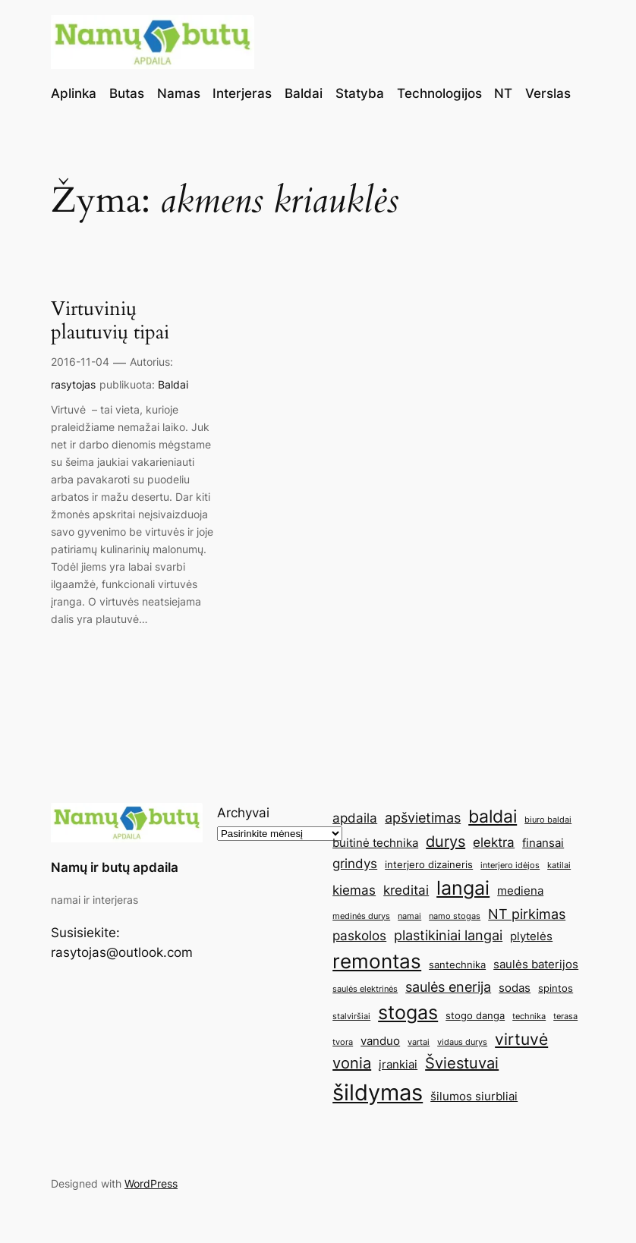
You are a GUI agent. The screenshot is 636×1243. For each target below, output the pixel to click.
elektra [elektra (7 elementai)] (494, 842)
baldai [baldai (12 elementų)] (492, 816)
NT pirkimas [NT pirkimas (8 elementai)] (526, 913)
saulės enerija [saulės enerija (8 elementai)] (448, 986)
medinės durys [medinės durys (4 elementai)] (361, 916)
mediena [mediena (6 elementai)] (520, 890)
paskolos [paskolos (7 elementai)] (359, 935)
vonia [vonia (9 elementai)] (351, 1063)
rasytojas (73, 384)
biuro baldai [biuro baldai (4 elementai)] (547, 820)
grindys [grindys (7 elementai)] (354, 863)
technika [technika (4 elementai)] (529, 1016)
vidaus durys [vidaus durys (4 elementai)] (462, 1042)
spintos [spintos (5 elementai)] (555, 988)
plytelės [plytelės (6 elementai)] (531, 936)
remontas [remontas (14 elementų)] (376, 961)
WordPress (151, 1183)
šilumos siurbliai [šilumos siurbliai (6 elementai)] (474, 1096)
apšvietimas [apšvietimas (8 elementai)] (423, 817)
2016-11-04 (80, 361)
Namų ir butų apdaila (114, 867)
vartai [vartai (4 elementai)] (419, 1042)
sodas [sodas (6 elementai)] (515, 987)
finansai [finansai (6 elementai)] (543, 842)
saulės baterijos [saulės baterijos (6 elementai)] (535, 964)
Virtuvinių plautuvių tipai (110, 321)
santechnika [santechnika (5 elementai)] (457, 964)
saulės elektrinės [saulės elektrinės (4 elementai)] (365, 989)
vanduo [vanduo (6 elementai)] (380, 1041)
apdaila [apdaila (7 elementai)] (354, 818)
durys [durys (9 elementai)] (445, 841)
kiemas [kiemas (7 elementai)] (354, 890)
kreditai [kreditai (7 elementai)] (406, 890)
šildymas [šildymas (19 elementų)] (377, 1092)
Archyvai (243, 812)
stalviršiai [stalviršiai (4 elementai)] (351, 1016)
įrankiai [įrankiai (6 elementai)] (398, 1064)
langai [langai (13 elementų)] (463, 887)
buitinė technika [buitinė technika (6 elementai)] (375, 842)
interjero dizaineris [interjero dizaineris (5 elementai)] (429, 864)
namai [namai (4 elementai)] (409, 916)
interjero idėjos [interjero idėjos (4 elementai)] (510, 865)
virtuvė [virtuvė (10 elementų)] (521, 1039)
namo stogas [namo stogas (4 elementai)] (454, 916)
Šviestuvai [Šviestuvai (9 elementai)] (462, 1063)
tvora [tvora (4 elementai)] (342, 1042)
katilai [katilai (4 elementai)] (559, 865)
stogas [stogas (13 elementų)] (408, 1012)
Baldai (173, 384)
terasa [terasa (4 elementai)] (565, 1016)
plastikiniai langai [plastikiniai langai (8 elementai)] (448, 935)
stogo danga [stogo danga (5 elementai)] (475, 1015)
